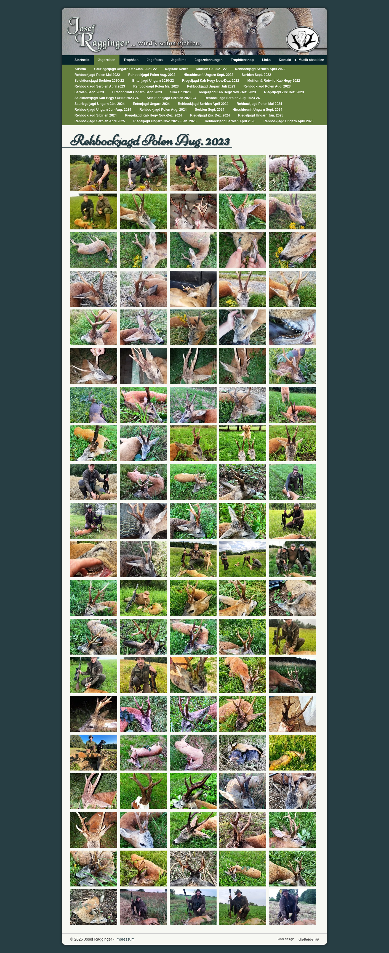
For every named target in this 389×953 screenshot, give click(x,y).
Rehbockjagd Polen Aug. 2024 (162, 110)
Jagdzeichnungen (208, 60)
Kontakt (285, 60)
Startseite (82, 60)
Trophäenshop (242, 60)
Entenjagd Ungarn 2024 (151, 104)
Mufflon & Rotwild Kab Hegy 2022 (273, 81)
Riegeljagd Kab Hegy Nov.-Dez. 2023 (227, 92)
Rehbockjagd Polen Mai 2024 (259, 104)
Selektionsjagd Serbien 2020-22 (99, 81)
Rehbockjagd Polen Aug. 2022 (151, 75)
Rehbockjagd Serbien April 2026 (230, 121)
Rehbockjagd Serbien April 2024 (203, 104)
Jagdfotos (154, 60)
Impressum (125, 939)
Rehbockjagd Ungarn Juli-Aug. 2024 (102, 110)
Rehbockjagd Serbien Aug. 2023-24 (232, 98)
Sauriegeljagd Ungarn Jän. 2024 (99, 104)
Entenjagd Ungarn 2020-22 (153, 81)
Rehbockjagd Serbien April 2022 (260, 69)
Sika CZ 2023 (180, 92)
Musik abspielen (311, 60)
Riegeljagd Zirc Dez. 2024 (210, 115)
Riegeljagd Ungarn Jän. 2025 (260, 115)
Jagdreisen (106, 60)
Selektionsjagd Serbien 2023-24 (171, 98)
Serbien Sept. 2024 (209, 110)
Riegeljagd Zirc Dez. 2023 (284, 92)
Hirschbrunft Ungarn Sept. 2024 (257, 110)
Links (266, 60)
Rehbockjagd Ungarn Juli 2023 (211, 86)
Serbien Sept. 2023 (89, 92)
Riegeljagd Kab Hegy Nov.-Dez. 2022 (210, 81)
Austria (80, 69)
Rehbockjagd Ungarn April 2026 (288, 121)
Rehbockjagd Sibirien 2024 (95, 115)
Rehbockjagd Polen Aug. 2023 (267, 86)
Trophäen (131, 60)
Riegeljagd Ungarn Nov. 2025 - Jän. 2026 (164, 121)
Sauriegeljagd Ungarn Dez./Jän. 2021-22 (125, 69)
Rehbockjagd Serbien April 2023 (99, 86)
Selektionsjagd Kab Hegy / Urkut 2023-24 (106, 98)
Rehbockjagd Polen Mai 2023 (156, 86)
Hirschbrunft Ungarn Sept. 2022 (208, 75)
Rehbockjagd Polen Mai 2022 (97, 75)
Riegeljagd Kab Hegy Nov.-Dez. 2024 (153, 115)
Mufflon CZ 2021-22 (211, 69)
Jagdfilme (178, 60)
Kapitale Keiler (176, 69)
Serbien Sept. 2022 (256, 75)
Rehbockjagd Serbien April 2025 (99, 121)
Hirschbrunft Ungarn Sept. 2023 (137, 92)
